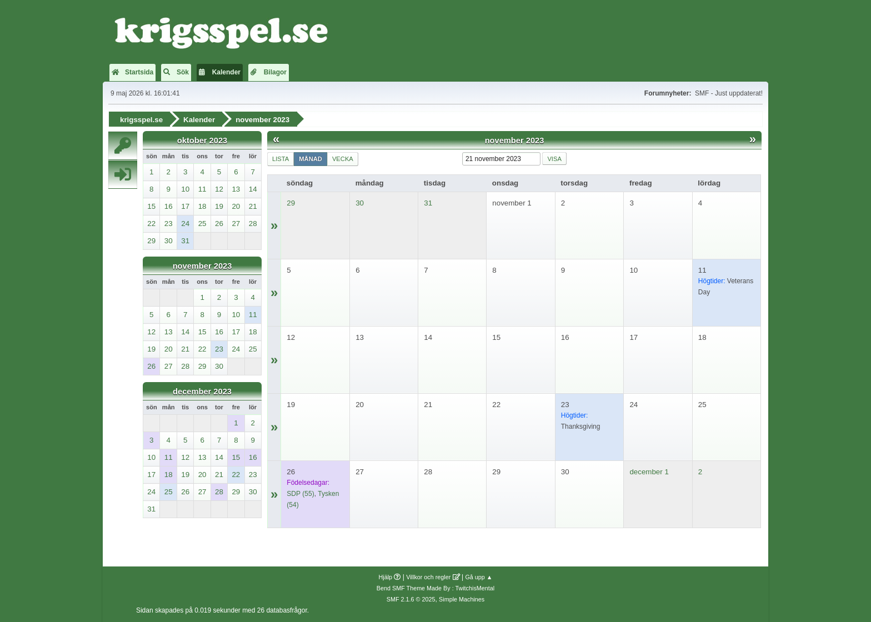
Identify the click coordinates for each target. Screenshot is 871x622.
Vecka (342, 158)
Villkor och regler (428, 576)
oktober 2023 (202, 140)
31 (428, 202)
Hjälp (386, 576)
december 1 (648, 471)
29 (291, 202)
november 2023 (202, 265)
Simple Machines (461, 598)
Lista (280, 158)
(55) (300, 493)
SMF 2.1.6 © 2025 (411, 598)
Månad (310, 158)
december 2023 (202, 391)
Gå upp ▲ (478, 576)
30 (360, 202)
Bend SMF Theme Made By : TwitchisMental (435, 587)
